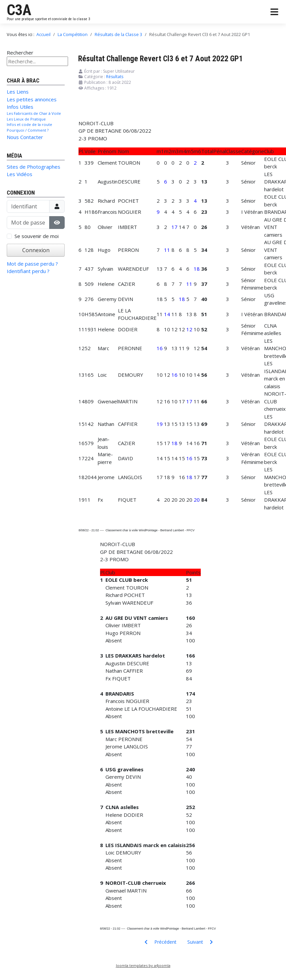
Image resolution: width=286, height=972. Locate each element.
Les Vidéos (19, 174)
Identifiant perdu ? (28, 271)
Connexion (36, 250)
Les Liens (18, 91)
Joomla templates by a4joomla (143, 965)
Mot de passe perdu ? (32, 263)
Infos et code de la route (29, 124)
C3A (19, 10)
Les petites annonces (32, 99)
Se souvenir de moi (36, 236)
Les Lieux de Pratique (26, 119)
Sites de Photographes (33, 166)
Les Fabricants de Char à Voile (34, 113)
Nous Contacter (25, 137)
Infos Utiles (20, 106)
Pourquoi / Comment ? (28, 130)
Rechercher (20, 52)
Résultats (114, 76)
